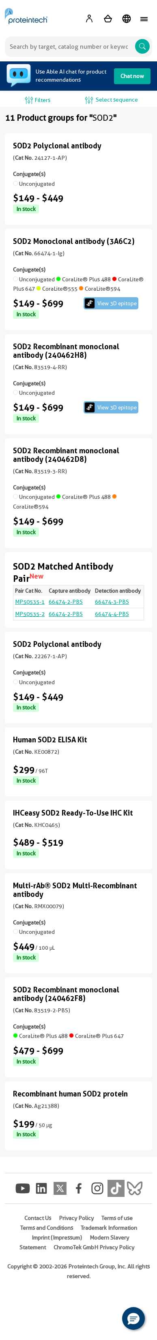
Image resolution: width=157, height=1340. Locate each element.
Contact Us (37, 1218)
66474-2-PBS (66, 601)
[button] (133, 1318)
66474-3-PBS (112, 601)
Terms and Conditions (46, 1228)
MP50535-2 (30, 614)
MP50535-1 (30, 601)
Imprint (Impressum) (57, 1237)
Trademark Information (109, 1228)
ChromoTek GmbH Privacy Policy (94, 1247)
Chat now (132, 76)
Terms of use (117, 1218)
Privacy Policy (76, 1218)
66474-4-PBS (112, 614)
